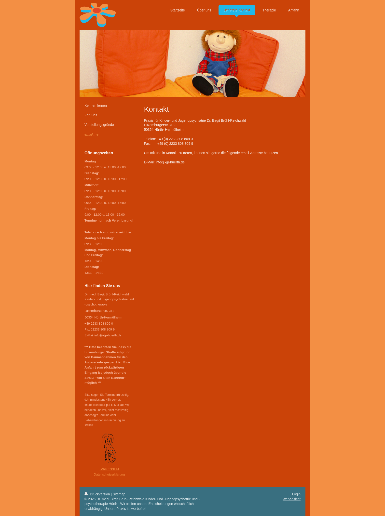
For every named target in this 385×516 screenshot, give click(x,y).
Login (296, 494)
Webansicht (292, 499)
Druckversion (97, 494)
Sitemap (119, 494)
